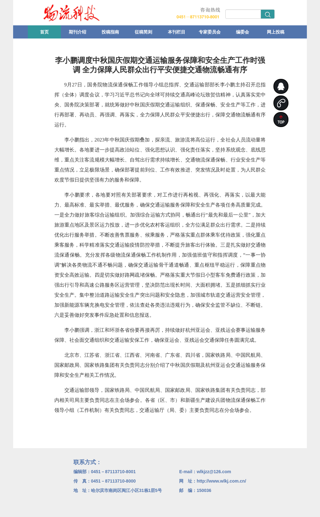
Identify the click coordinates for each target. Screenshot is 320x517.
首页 (44, 31)
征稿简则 (143, 31)
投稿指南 (110, 31)
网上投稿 (275, 31)
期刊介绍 (77, 31)
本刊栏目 (176, 31)
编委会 (242, 31)
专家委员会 (210, 31)
